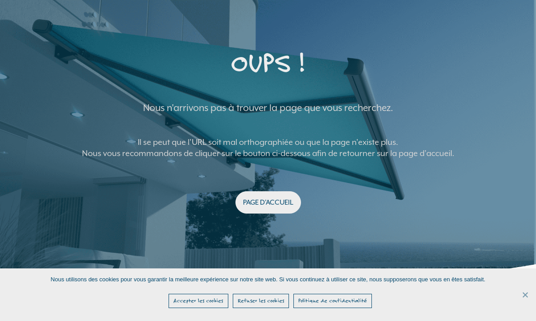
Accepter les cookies (198, 300)
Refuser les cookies (261, 300)
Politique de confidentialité (332, 300)
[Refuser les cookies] (524, 294)
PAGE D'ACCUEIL (268, 202)
